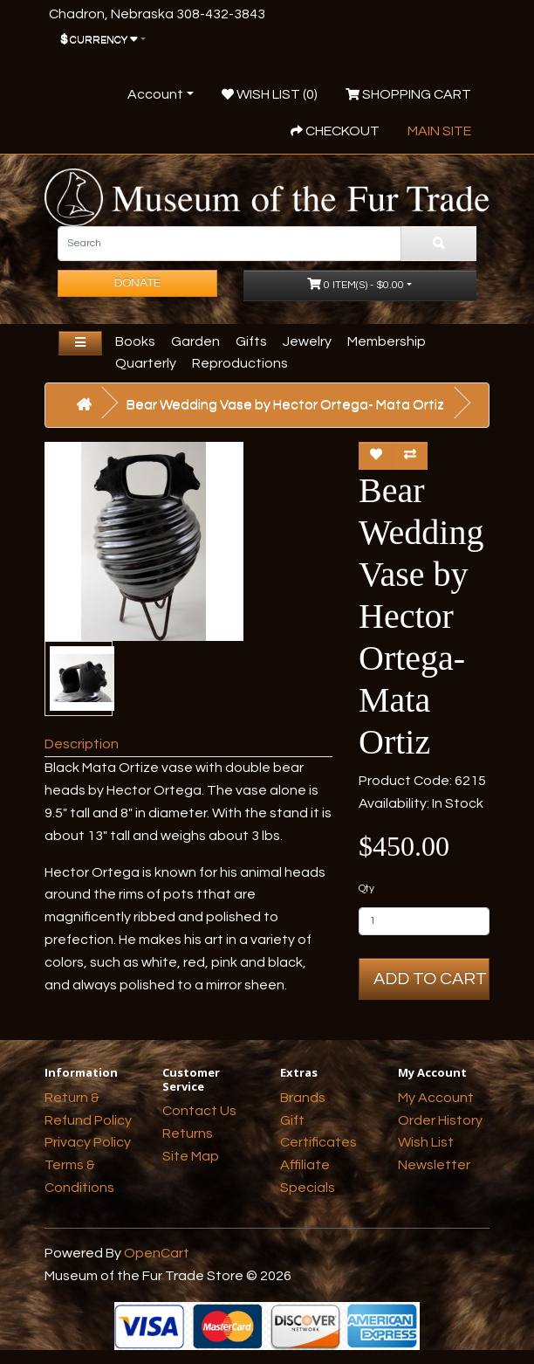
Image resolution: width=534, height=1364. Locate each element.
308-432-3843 (220, 14)
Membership (386, 341)
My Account (436, 1098)
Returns (187, 1133)
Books (135, 341)
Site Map (190, 1156)
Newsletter (434, 1165)
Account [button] (155, 94)
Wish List (426, 1142)
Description (81, 744)
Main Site (439, 131)
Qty (366, 888)
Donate (137, 283)
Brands (302, 1098)
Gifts (251, 341)
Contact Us (199, 1111)
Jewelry (307, 341)
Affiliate (305, 1165)
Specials (307, 1188)
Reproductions (240, 363)
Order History (440, 1120)
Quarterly (145, 363)
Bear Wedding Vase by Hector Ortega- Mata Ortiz (285, 404)
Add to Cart (430, 979)
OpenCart (156, 1253)
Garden (195, 341)
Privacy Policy (87, 1142)
